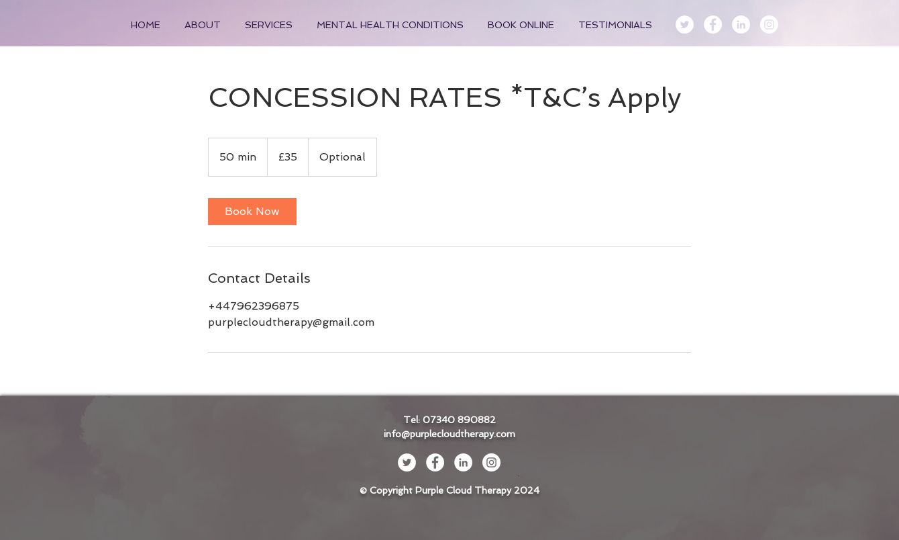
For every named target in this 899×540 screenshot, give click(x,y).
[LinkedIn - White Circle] (741, 24)
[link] (252, 211)
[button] (271, 25)
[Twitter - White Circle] (685, 24)
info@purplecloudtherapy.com (449, 434)
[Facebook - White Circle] (713, 24)
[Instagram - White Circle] (769, 24)
